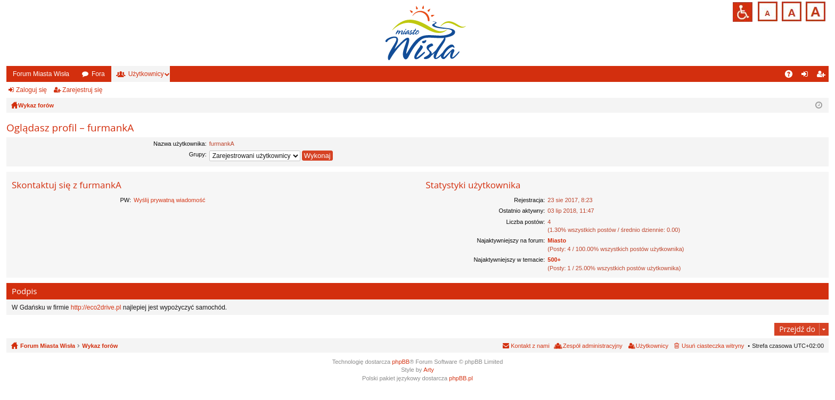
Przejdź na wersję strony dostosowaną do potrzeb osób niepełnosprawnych (742, 12)
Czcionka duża (814, 10)
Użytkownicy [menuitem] (652, 346)
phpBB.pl (461, 378)
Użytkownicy (146, 74)
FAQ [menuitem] (792, 76)
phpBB (401, 362)
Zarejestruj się (82, 90)
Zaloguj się (31, 90)
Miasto (556, 240)
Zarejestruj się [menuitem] (823, 76)
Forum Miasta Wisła (41, 74)
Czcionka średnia (790, 10)
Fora (98, 74)
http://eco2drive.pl (96, 307)
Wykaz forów (100, 346)
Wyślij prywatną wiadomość (169, 200)
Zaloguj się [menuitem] (807, 76)
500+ (554, 259)
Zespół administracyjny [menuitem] (593, 346)
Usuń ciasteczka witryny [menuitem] (713, 346)
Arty (428, 369)
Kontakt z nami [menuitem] (530, 346)
